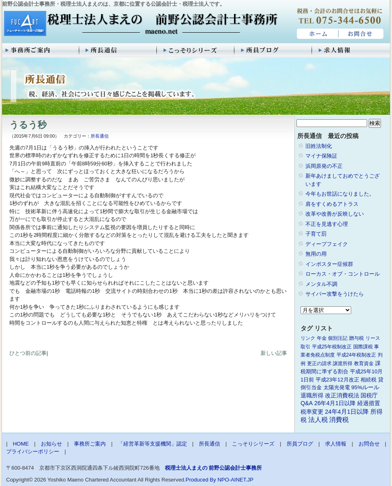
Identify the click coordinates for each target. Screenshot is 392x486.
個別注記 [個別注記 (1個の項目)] (337, 338)
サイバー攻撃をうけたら (334, 294)
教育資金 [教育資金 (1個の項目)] (364, 363)
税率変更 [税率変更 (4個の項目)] (312, 411)
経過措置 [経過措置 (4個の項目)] (368, 403)
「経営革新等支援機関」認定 (152, 444)
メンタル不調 (321, 284)
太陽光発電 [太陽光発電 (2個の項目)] (336, 387)
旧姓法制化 (318, 146)
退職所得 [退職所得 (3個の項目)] (312, 395)
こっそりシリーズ (196, 50)
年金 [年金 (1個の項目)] (322, 338)
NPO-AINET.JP (236, 480)
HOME (316, 34)
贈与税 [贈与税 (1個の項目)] (356, 338)
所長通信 (118, 50)
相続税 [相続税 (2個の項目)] (368, 380)
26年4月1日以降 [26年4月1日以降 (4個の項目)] (335, 403)
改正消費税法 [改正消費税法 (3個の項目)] (342, 395)
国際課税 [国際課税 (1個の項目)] (363, 347)
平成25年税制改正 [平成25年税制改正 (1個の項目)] (332, 347)
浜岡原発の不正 (324, 166)
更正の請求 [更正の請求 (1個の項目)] (319, 363)
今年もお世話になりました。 (339, 194)
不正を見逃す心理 (326, 224)
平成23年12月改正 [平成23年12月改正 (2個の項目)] (337, 380)
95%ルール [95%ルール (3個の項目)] (365, 387)
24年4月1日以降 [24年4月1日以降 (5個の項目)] (347, 411)
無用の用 (316, 254)
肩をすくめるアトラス (332, 204)
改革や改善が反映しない (334, 214)
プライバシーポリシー (32, 451)
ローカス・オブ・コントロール (342, 274)
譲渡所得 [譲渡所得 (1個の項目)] (342, 363)
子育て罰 (316, 234)
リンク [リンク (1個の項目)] (308, 338)
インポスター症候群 (329, 264)
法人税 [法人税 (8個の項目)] (318, 419)
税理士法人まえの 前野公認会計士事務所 (140, 24)
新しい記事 (274, 353)
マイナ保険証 (321, 156)
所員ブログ (273, 50)
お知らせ (51, 444)
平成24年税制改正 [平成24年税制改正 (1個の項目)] (356, 355)
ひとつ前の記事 (28, 353)
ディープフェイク (326, 244)
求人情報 (351, 50)
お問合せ (361, 34)
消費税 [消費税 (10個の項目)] (339, 419)
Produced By (201, 480)
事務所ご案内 (41, 50)
